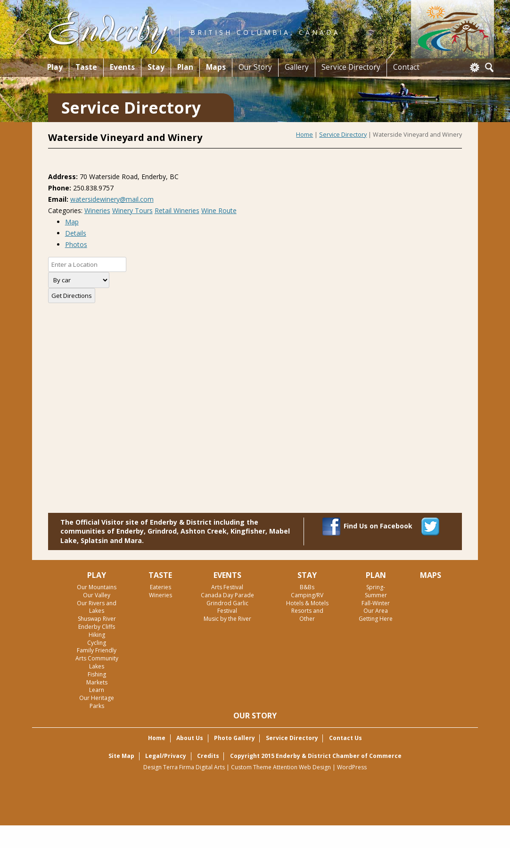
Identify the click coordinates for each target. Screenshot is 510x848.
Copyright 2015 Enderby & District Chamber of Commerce (316, 756)
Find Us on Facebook (365, 525)
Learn (96, 690)
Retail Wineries (177, 210)
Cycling (96, 643)
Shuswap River (97, 619)
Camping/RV (307, 595)
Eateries (160, 587)
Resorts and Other (307, 615)
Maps (216, 67)
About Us (189, 738)
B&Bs (307, 587)
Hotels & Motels (307, 603)
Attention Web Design (302, 767)
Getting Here (376, 619)
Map (72, 221)
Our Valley (96, 595)
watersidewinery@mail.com (112, 199)
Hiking (97, 635)
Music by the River (227, 619)
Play (55, 67)
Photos (76, 244)
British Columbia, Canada (194, 33)
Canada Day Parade (227, 595)
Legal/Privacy (165, 756)
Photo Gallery (234, 738)
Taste (86, 67)
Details (75, 233)
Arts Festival (227, 587)
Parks (97, 706)
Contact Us (345, 738)
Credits (208, 756)
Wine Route (219, 210)
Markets (96, 682)
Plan (185, 67)
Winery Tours (132, 210)
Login (474, 67)
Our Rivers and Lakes (96, 607)
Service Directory (350, 67)
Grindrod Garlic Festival (227, 607)
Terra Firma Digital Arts (194, 767)
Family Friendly (96, 650)
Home (304, 135)
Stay (156, 67)
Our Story (255, 67)
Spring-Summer (376, 591)
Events (122, 67)
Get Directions (71, 295)
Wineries (97, 210)
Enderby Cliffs (96, 627)
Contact (406, 67)
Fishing (97, 674)
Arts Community (96, 658)
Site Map (121, 756)
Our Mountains (96, 587)
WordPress (352, 767)
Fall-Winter (376, 603)
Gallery (297, 67)
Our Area (375, 611)
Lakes (96, 666)
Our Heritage (96, 698)
